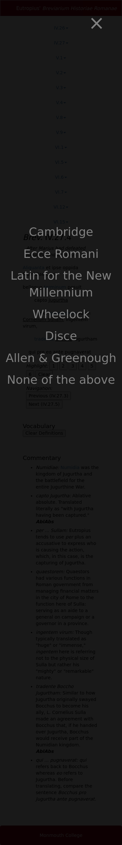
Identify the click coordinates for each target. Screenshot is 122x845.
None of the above (61, 379)
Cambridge (61, 231)
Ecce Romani (61, 253)
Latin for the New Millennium (60, 284)
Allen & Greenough (61, 358)
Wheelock (61, 314)
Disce (61, 336)
